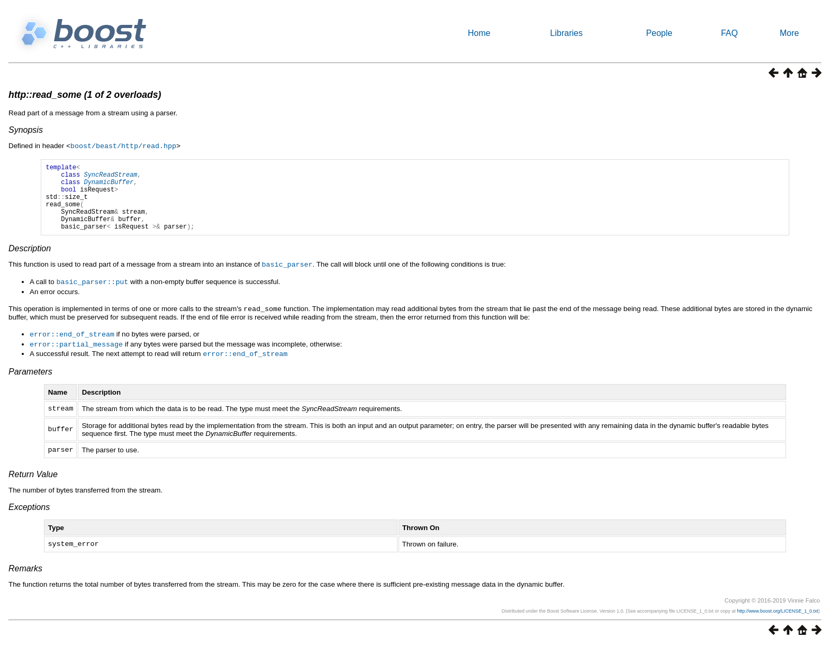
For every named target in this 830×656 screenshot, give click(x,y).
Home (479, 33)
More (789, 33)
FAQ (729, 33)
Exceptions (29, 517)
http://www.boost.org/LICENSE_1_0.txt (777, 621)
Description (29, 262)
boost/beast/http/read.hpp (123, 145)
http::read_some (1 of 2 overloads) (84, 94)
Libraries (566, 33)
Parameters (30, 382)
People (659, 33)
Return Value (33, 484)
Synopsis (25, 129)
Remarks (25, 579)
